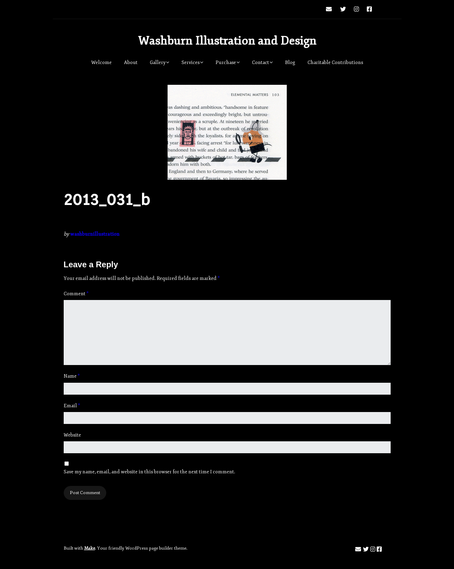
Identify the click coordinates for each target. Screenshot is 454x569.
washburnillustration (95, 234)
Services (191, 62)
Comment (76, 294)
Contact (260, 62)
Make (89, 548)
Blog (290, 62)
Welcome (101, 62)
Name (72, 376)
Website (72, 435)
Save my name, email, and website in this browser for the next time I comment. (149, 472)
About (131, 62)
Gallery (158, 62)
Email (72, 406)
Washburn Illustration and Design (227, 41)
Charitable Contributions (335, 62)
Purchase (226, 62)
